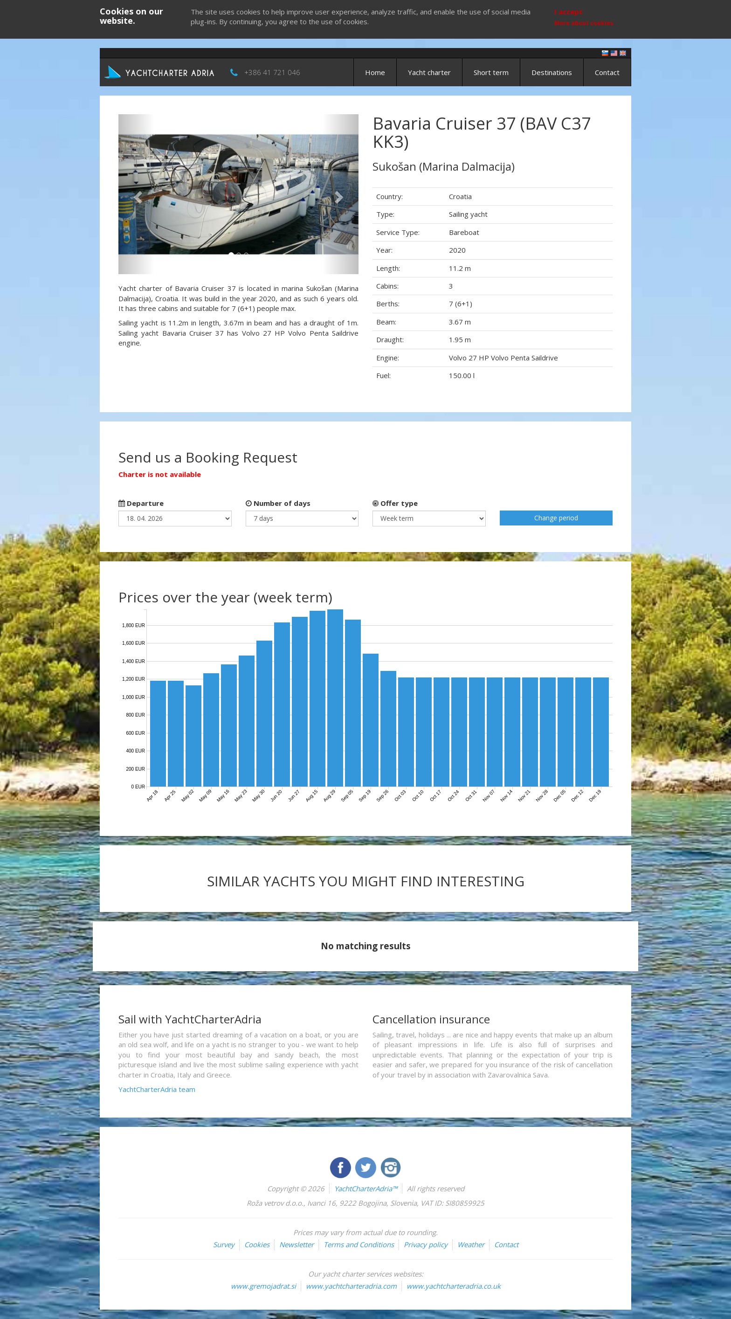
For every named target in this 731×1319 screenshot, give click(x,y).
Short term (491, 72)
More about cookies (584, 23)
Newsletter (296, 1244)
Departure (141, 503)
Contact (607, 72)
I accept (568, 11)
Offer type (395, 503)
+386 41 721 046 (272, 72)
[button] (136, 194)
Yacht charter (429, 72)
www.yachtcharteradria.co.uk (454, 1286)
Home (375, 72)
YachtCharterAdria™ (365, 1188)
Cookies (256, 1244)
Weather (470, 1244)
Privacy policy (426, 1244)
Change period (556, 517)
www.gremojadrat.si (263, 1286)
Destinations (551, 72)
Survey (223, 1244)
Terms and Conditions (359, 1244)
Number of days (278, 503)
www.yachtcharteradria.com (351, 1286)
